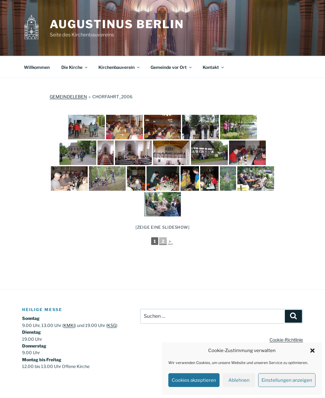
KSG (111, 325)
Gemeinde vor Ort (172, 67)
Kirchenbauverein (119, 67)
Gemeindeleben (68, 96)
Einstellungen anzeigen (287, 380)
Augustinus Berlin (117, 24)
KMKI (69, 325)
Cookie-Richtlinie (286, 339)
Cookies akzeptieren (194, 380)
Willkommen (37, 67)
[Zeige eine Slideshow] (163, 227)
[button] (312, 350)
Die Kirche (74, 67)
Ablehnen (239, 380)
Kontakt (214, 67)
